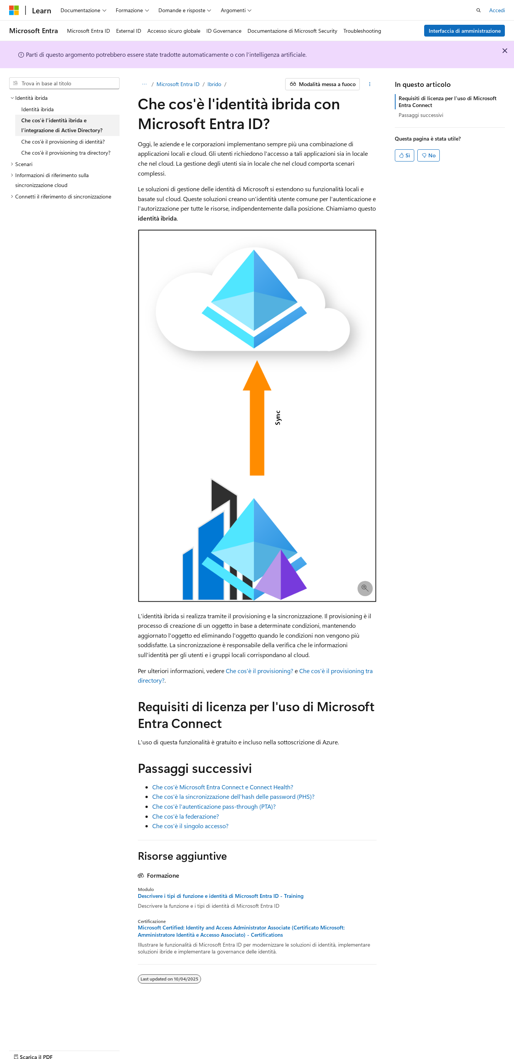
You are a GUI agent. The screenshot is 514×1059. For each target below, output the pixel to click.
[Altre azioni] (369, 84)
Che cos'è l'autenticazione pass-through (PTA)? (214, 806)
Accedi (497, 10)
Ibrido (214, 84)
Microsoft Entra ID (178, 84)
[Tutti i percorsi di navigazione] (144, 84)
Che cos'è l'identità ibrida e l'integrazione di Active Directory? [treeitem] (61, 125)
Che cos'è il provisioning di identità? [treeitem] (63, 141)
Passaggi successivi (421, 114)
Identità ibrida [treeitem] (37, 109)
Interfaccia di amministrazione (465, 30)
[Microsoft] (14, 10)
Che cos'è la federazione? (185, 816)
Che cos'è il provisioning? (259, 671)
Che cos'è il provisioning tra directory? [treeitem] (65, 152)
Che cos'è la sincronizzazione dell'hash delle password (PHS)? (233, 796)
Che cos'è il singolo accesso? (190, 826)
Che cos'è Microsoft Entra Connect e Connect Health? (222, 787)
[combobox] (64, 83)
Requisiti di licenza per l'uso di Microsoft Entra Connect (447, 101)
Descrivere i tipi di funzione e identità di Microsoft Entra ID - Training (220, 896)
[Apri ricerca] (478, 10)
